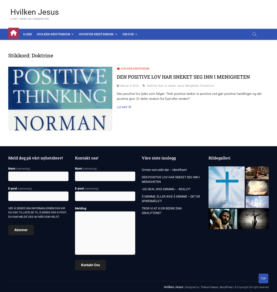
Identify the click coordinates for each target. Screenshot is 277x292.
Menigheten (192, 85)
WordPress (226, 287)
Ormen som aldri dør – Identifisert (164, 170)
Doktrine (152, 85)
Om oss (128, 34)
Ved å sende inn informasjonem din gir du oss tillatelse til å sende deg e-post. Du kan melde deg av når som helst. (37, 212)
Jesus (180, 85)
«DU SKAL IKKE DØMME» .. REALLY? (166, 189)
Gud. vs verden (167, 85)
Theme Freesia (209, 287)
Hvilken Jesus (34, 12)
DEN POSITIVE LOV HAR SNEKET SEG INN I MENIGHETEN (183, 77)
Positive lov (207, 85)
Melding (80, 208)
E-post (20, 188)
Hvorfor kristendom (96, 34)
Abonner (21, 230)
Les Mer (123, 107)
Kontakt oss (90, 265)
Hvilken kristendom (53, 34)
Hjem (27, 34)
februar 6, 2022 (129, 85)
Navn (19, 168)
